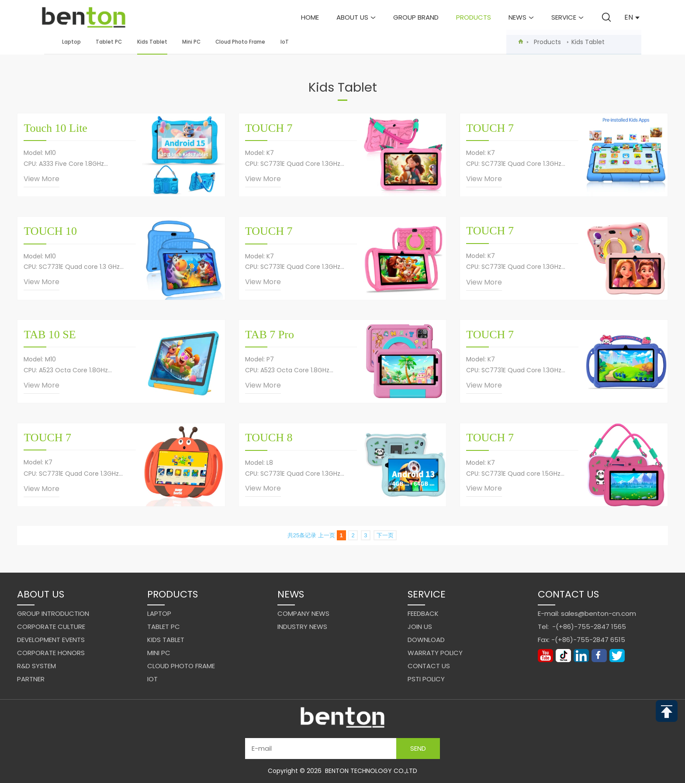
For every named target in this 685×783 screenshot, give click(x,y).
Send (418, 748)
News (521, 17)
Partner (31, 678)
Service (567, 17)
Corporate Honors (51, 652)
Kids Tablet (152, 46)
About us (356, 17)
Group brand (416, 17)
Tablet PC (109, 41)
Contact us (429, 665)
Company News (303, 613)
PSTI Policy (426, 678)
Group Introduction (53, 613)
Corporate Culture (51, 626)
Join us (420, 626)
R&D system (36, 665)
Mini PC (191, 41)
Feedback (423, 613)
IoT (284, 41)
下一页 (385, 535)
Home (310, 17)
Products (473, 17)
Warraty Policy (435, 652)
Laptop (71, 41)
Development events (51, 639)
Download (426, 639)
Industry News (302, 626)
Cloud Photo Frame (240, 41)
